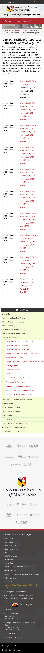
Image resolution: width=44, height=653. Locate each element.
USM (8, 30)
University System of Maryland (17, 21)
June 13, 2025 (25, 119)
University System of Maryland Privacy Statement (22, 574)
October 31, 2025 (26, 84)
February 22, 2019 (27, 245)
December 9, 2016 (27, 282)
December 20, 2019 (27, 219)
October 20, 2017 (26, 260)
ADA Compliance (11, 578)
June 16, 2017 (25, 292)
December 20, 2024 (27, 109)
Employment (7, 419)
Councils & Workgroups (11, 337)
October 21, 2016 (26, 279)
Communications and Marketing (15, 333)
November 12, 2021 (27, 172)
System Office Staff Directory (13, 427)
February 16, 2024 (27, 135)
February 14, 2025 (27, 113)
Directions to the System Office (14, 423)
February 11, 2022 (27, 179)
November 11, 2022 (27, 150)
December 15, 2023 (27, 131)
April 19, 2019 (25, 248)
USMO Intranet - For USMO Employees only (19, 566)
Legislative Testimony (11, 411)
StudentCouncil (27, 30)
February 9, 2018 (26, 267)
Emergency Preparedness (15, 591)
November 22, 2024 (27, 106)
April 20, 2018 (25, 270)
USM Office (8, 542)
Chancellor (6, 314)
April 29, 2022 (25, 182)
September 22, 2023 (28, 125)
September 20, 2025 (28, 81)
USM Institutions (10, 545)
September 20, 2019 (28, 213)
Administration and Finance (13, 322)
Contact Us (8, 563)
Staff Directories (10, 556)
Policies (7, 552)
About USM (8, 538)
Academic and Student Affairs (13, 318)
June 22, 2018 (25, 273)
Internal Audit (7, 403)
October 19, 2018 (26, 238)
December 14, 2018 (27, 241)
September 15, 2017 (28, 257)
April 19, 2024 (25, 138)
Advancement (7, 326)
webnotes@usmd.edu (14, 637)
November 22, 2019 (27, 216)
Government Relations (11, 407)
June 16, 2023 (25, 163)
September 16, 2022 (28, 147)
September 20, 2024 (28, 103)
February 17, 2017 (27, 285)
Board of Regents (11, 549)
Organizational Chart (10, 431)
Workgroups (16, 30)
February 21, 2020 (27, 223)
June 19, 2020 (25, 229)
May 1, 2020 (24, 226)
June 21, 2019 (25, 251)
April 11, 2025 (25, 116)
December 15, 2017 (27, 263)
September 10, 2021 (28, 169)
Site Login (8, 581)
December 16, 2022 (27, 153)
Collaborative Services (11, 330)
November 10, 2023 (27, 128)
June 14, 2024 (25, 141)
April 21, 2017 (25, 289)
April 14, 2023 (25, 160)
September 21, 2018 (28, 235)
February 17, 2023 (27, 157)
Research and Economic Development (17, 399)
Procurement (7, 415)
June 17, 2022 (25, 185)
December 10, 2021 (27, 175)
